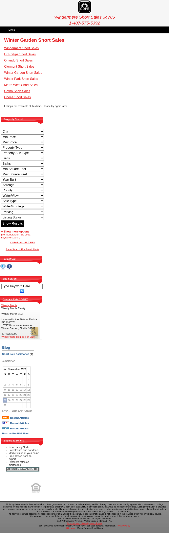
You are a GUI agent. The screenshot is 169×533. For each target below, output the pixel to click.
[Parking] (22, 212)
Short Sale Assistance (15, 353)
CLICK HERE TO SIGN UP (22, 469)
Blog (6, 348)
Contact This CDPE (15, 299)
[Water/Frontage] (22, 206)
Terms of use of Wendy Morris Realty (84, 523)
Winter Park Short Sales (21, 78)
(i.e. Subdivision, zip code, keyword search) (16, 234)
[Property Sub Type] (22, 152)
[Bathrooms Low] (22, 163)
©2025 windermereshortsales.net (74, 518)
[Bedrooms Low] (22, 158)
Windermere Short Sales (21, 48)
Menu (12, 29)
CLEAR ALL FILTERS (22, 242)
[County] (22, 190)
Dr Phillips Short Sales (20, 54)
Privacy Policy (123, 525)
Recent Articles (15, 417)
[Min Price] (22, 136)
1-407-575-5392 (84, 23)
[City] (22, 131)
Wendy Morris (9, 305)
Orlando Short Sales (18, 60)
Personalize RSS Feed (15, 433)
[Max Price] (22, 142)
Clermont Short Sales (19, 66)
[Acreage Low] (22, 184)
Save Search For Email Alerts (22, 249)
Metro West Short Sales (21, 85)
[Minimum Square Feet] (22, 168)
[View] (22, 195)
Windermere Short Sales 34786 (84, 15)
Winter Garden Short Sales (23, 72)
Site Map (70, 528)
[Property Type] (22, 147)
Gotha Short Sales (17, 91)
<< (5, 369)
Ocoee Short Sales (17, 97)
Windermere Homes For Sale (18, 336)
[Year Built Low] (22, 179)
